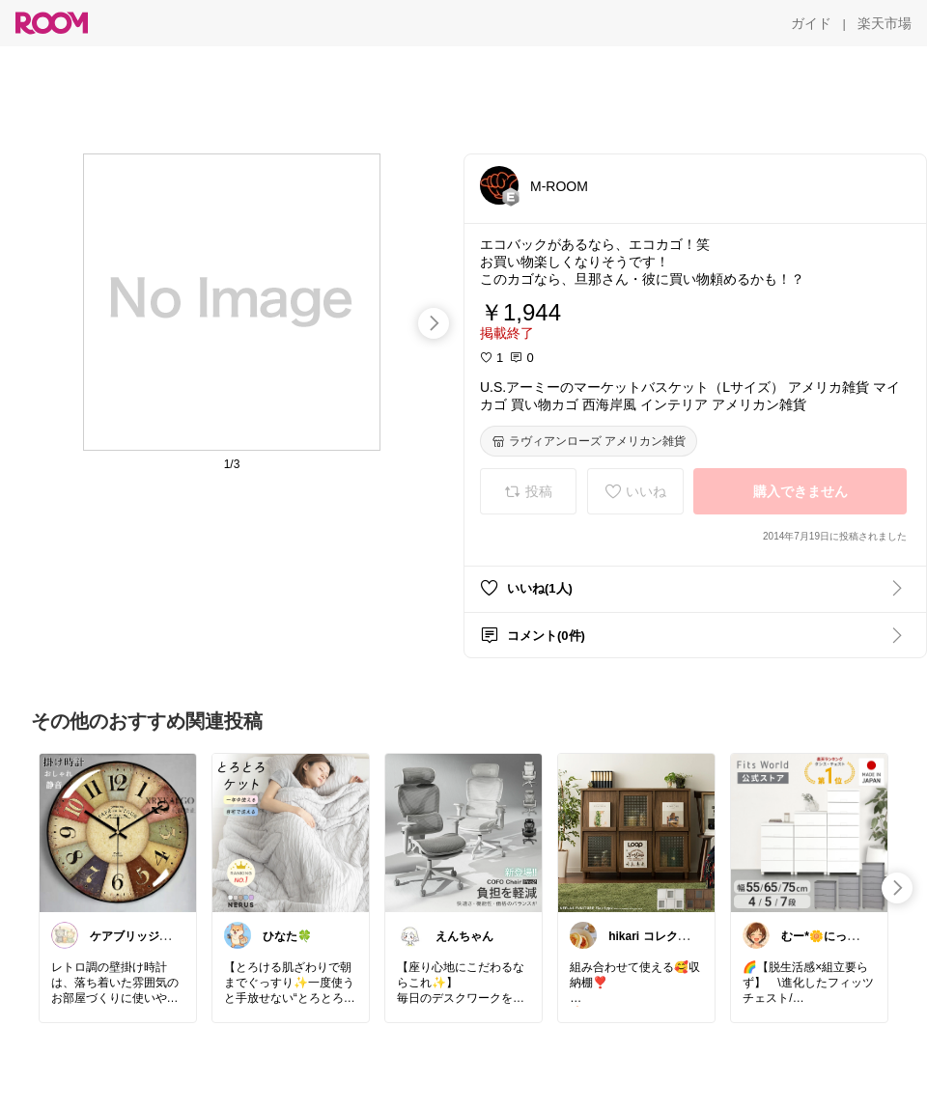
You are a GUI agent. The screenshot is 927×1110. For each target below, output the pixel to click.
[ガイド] (811, 23)
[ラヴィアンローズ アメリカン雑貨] (588, 441)
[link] (118, 832)
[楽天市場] (884, 23)
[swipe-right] (433, 323)
